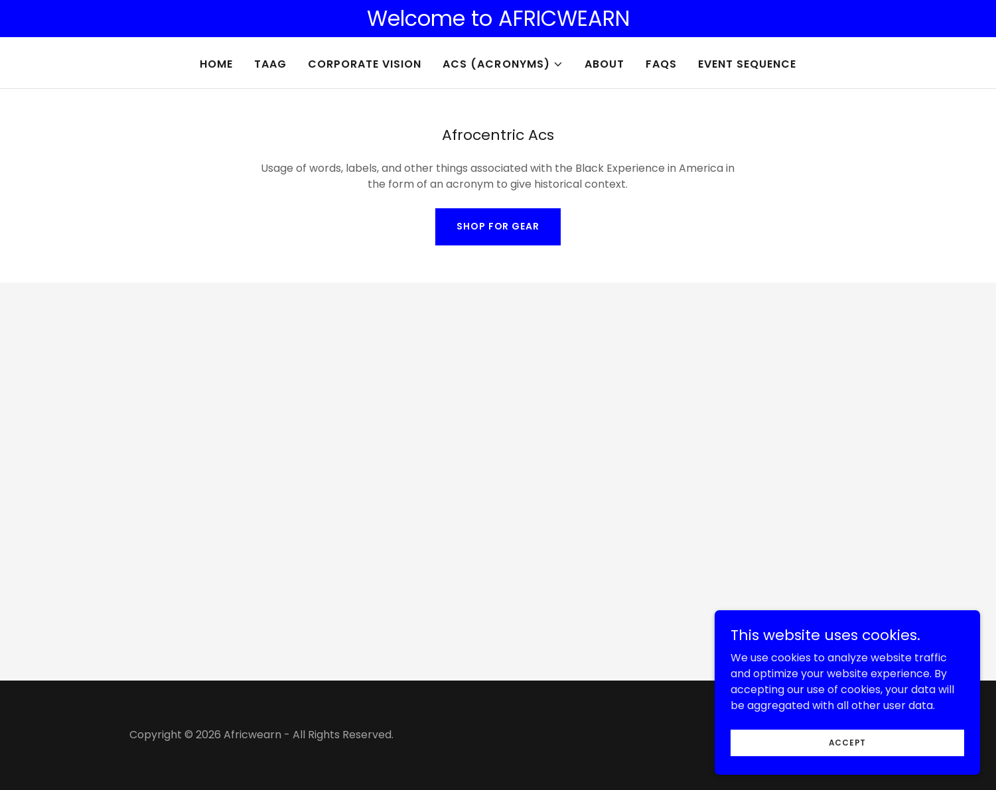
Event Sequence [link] (747, 64)
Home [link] (216, 64)
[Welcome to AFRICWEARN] (498, 18)
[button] (503, 64)
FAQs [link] (661, 64)
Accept (848, 769)
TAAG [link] (270, 64)
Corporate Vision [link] (364, 64)
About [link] (604, 64)
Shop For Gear (498, 226)
